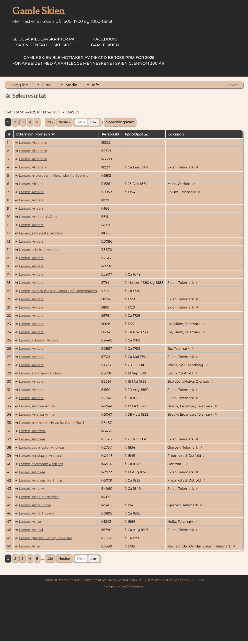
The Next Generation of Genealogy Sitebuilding (101, 580)
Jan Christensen (132, 586)
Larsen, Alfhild (31, 184)
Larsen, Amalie (31, 192)
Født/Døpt (136, 134)
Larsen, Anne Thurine (36, 513)
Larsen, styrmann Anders (40, 373)
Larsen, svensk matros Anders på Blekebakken (58, 291)
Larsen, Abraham (33, 142)
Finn (46, 85)
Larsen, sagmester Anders (41, 233)
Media (71, 85)
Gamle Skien (105, 42)
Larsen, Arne (29, 546)
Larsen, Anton (30, 521)
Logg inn (19, 85)
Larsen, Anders (31, 200)
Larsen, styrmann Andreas (41, 464)
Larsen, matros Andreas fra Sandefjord (51, 422)
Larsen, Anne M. (32, 488)
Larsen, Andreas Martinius (40, 480)
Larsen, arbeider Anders (39, 249)
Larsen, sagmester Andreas (42, 447)
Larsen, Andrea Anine (36, 406)
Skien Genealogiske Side (44, 42)
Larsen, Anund (31, 530)
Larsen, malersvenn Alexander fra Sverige (53, 175)
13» (50, 122)
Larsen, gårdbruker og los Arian (45, 538)
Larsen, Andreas (32, 431)
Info (95, 85)
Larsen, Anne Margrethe (39, 497)
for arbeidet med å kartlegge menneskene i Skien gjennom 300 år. (88, 60)
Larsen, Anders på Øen (38, 216)
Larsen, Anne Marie (35, 505)
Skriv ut (232, 85)
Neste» (64, 122)
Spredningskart (120, 122)
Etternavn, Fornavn (35, 134)
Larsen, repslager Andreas (40, 455)
